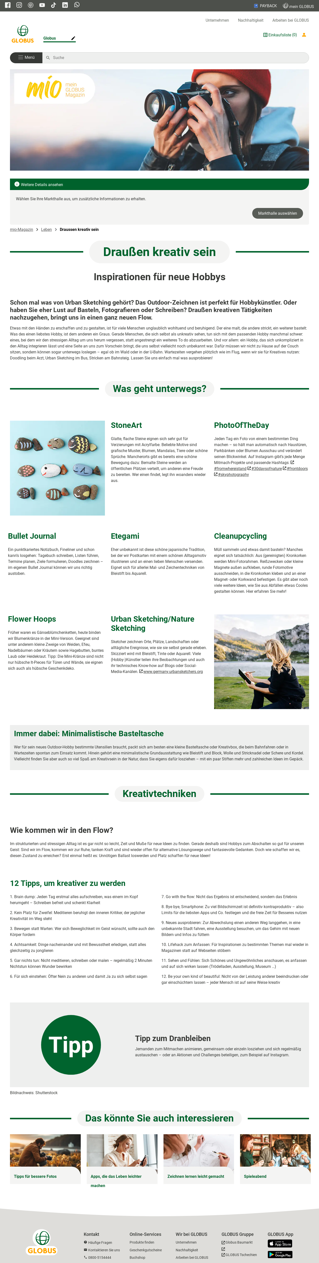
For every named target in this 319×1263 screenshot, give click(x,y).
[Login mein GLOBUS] (305, 35)
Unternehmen (217, 20)
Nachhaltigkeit (250, 20)
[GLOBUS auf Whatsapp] (77, 5)
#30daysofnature (266, 468)
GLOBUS (298, 6)
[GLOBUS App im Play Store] (280, 1254)
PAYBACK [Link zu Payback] (265, 5)
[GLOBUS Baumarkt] (237, 1243)
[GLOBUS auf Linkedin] (65, 5)
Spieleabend (255, 1176)
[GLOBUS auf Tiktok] (53, 5)
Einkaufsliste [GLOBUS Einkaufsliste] (279, 35)
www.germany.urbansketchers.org (173, 671)
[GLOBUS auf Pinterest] (30, 5)
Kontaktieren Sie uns (104, 1250)
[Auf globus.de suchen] (178, 58)
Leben (46, 229)
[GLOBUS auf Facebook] (7, 5)
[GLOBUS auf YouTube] (42, 5)
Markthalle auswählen (277, 213)
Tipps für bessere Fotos (35, 1176)
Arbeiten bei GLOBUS (290, 20)
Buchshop (137, 1258)
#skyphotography (233, 474)
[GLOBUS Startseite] (22, 34)
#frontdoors (297, 468)
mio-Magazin (21, 229)
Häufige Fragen (100, 1243)
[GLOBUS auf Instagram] (19, 5)
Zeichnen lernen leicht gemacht (195, 1176)
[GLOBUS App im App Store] (282, 1243)
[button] (26, 58)
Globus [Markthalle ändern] (49, 38)
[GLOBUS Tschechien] (239, 1253)
